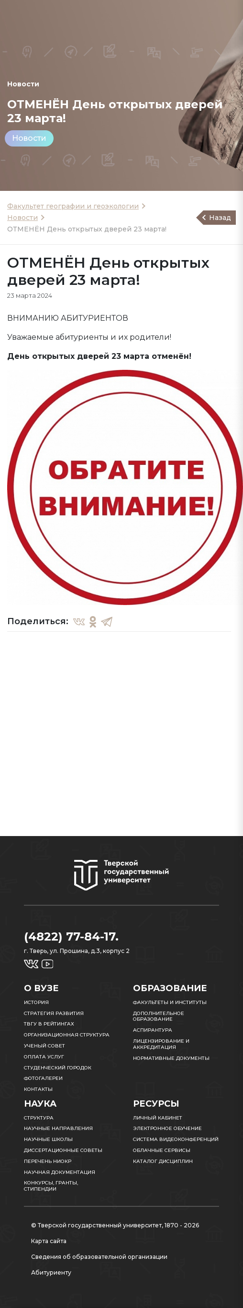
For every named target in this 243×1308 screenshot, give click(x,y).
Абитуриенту (51, 1272)
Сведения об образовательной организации (99, 1256)
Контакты (38, 1089)
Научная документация (59, 1172)
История (36, 1002)
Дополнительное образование (158, 1016)
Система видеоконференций (176, 1139)
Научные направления (58, 1128)
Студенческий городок (57, 1068)
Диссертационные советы (63, 1150)
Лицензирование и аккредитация (161, 1044)
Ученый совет (44, 1046)
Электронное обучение (167, 1128)
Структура (39, 1118)
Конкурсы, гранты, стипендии (51, 1186)
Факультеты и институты (170, 1002)
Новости (29, 138)
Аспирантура (152, 1030)
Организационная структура (67, 1035)
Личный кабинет (157, 1118)
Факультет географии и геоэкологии (73, 206)
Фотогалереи (43, 1078)
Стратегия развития (54, 1013)
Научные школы (48, 1139)
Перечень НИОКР (47, 1161)
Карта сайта (48, 1241)
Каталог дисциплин (163, 1161)
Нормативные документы (171, 1058)
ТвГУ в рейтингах (49, 1024)
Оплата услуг (44, 1057)
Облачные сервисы (161, 1150)
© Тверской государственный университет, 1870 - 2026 (115, 1225)
